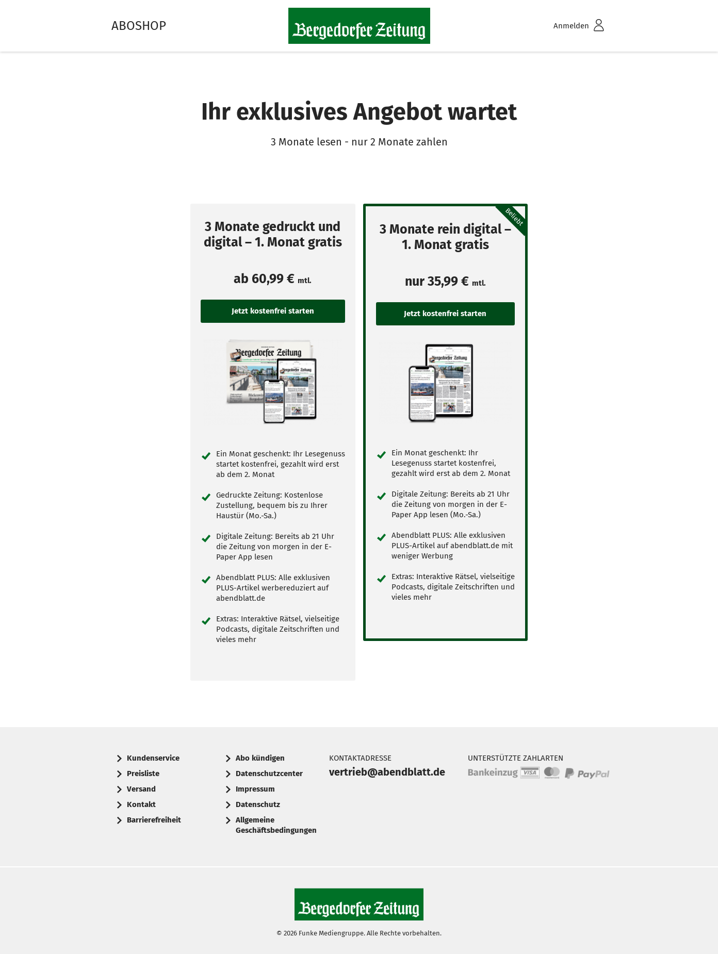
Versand (141, 789)
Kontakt (141, 804)
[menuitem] (565, 26)
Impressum (255, 789)
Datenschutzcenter (269, 773)
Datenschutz (258, 804)
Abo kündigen (260, 758)
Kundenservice (153, 758)
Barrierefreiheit (154, 820)
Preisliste (143, 773)
